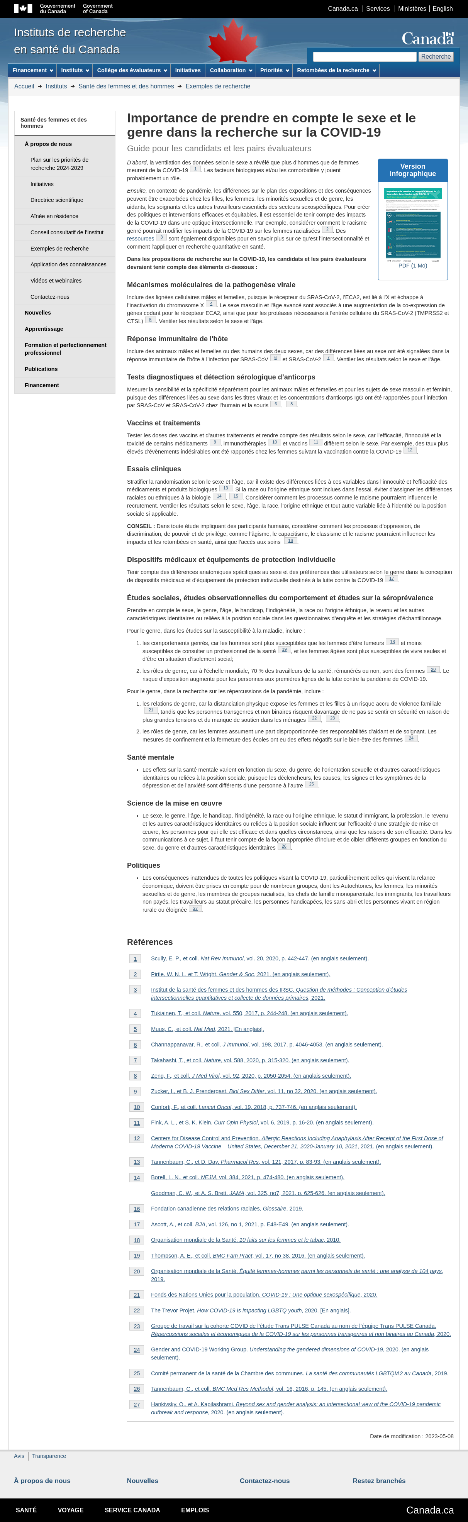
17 (393, 578)
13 (228, 488)
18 (394, 641)
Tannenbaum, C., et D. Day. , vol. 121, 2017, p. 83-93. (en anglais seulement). (266, 1162)
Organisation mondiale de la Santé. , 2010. (246, 1240)
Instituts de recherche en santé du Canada (70, 40)
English (443, 8)
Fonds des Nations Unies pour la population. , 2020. (264, 1295)
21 (153, 710)
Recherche (436, 56)
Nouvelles (143, 1481)
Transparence (49, 1456)
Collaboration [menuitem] (231, 70)
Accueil (24, 86)
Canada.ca (343, 8)
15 (238, 496)
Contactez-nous (265, 1481)
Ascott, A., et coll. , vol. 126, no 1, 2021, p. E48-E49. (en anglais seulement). (250, 1224)
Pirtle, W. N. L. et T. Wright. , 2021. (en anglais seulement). (240, 974)
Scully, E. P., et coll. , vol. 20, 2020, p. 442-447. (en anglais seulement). (260, 958)
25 (313, 784)
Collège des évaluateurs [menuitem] (132, 70)
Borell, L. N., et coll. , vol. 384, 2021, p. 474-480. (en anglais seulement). (247, 1177)
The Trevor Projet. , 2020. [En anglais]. (251, 1310)
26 (286, 846)
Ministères (412, 8)
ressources (140, 238)
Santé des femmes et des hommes (126, 86)
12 (412, 449)
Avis (19, 1456)
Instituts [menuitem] (75, 70)
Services (378, 8)
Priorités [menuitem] (274, 70)
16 (292, 540)
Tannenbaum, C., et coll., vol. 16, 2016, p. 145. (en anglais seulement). (269, 1389)
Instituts (56, 86)
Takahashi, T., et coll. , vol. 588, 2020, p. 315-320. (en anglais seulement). (250, 1060)
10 (276, 442)
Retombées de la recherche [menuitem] (336, 70)
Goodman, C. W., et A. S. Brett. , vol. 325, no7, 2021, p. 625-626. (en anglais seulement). (268, 1193)
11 (318, 442)
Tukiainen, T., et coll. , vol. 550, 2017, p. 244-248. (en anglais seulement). (249, 1013)
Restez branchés (379, 1481)
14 (221, 496)
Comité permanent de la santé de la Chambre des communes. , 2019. (299, 1373)
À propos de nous (42, 1481)
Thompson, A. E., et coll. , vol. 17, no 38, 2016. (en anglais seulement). (258, 1256)
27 (197, 908)
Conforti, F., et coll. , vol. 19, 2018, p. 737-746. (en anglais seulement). (254, 1107)
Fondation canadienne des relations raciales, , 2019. (227, 1208)
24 (413, 738)
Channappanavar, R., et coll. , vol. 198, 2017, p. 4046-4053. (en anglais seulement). (267, 1044)
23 (334, 718)
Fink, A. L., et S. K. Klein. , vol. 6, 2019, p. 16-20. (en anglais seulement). (262, 1122)
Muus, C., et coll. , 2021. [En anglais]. (207, 1029)
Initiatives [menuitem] (188, 70)
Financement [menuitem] (32, 70)
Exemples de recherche (218, 86)
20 (435, 669)
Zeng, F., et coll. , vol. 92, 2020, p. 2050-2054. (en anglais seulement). (251, 1076)
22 (316, 718)
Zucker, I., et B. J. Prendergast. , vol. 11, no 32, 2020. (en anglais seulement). (264, 1091)
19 (286, 649)
